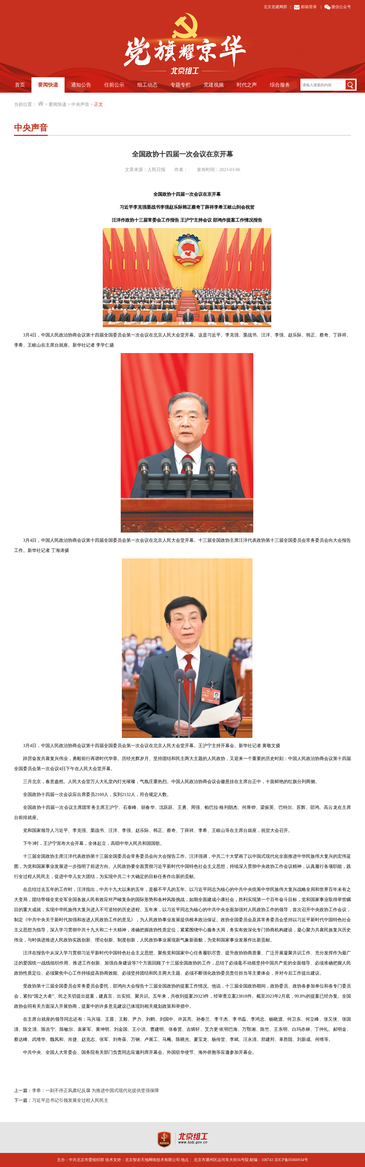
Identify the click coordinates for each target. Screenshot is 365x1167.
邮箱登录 (309, 7)
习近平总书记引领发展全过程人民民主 (70, 1100)
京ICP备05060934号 (291, 1160)
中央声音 (80, 104)
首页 (20, 85)
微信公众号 (341, 7)
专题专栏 (180, 85)
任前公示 (114, 85)
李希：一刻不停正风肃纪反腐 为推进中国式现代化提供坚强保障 (95, 1090)
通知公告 (81, 85)
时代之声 (247, 85)
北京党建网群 (275, 7)
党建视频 (214, 85)
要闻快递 (48, 85)
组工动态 (147, 85)
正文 (98, 104)
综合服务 (280, 85)
